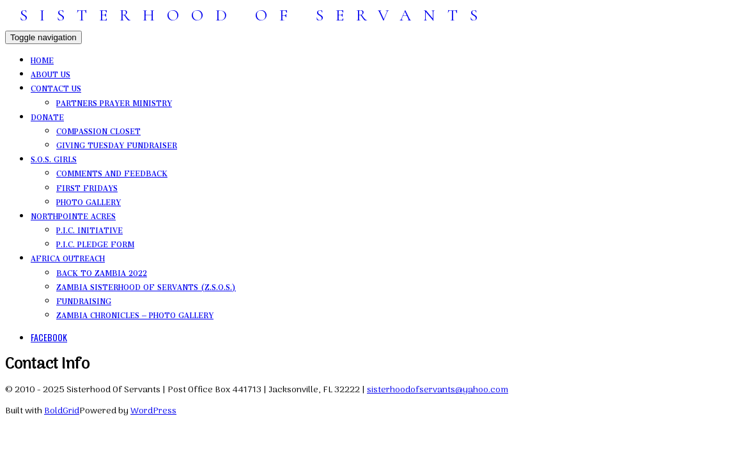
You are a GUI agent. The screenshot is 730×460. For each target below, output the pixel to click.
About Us (50, 73)
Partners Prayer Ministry (114, 102)
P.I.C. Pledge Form (95, 243)
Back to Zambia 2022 (101, 271)
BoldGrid (61, 411)
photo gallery (88, 201)
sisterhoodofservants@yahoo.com (437, 390)
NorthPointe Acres (73, 215)
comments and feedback (111, 172)
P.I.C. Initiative (89, 229)
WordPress (153, 411)
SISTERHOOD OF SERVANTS (255, 15)
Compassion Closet (98, 130)
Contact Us (56, 87)
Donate (47, 116)
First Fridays (87, 186)
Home (42, 59)
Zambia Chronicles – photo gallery (135, 314)
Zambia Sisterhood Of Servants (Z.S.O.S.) (146, 286)
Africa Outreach (68, 257)
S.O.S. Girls (54, 158)
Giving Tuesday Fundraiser (116, 144)
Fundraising (83, 300)
